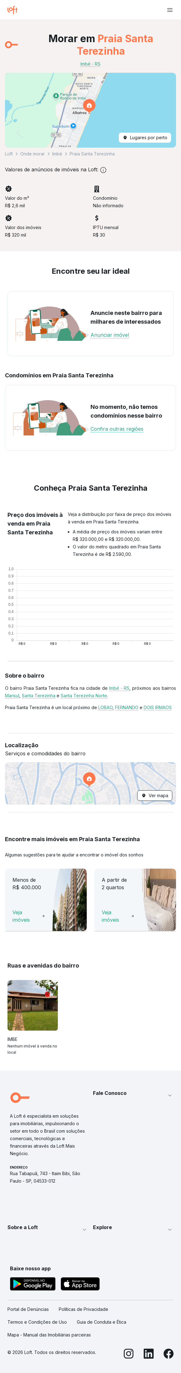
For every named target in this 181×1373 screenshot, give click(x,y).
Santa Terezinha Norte (84, 695)
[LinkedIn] (149, 1355)
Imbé (57, 153)
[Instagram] (129, 1355)
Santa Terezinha (38, 695)
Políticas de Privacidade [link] (83, 1309)
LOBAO (105, 707)
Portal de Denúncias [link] (28, 1309)
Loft (9, 153)
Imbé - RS (119, 688)
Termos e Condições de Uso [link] (37, 1322)
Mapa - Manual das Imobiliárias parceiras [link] (49, 1334)
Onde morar (32, 153)
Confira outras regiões (116, 429)
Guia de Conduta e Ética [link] (101, 1322)
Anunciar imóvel (109, 335)
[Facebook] (169, 1355)
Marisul (12, 695)
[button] (90, 110)
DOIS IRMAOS (158, 707)
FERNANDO (126, 707)
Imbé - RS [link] (90, 63)
